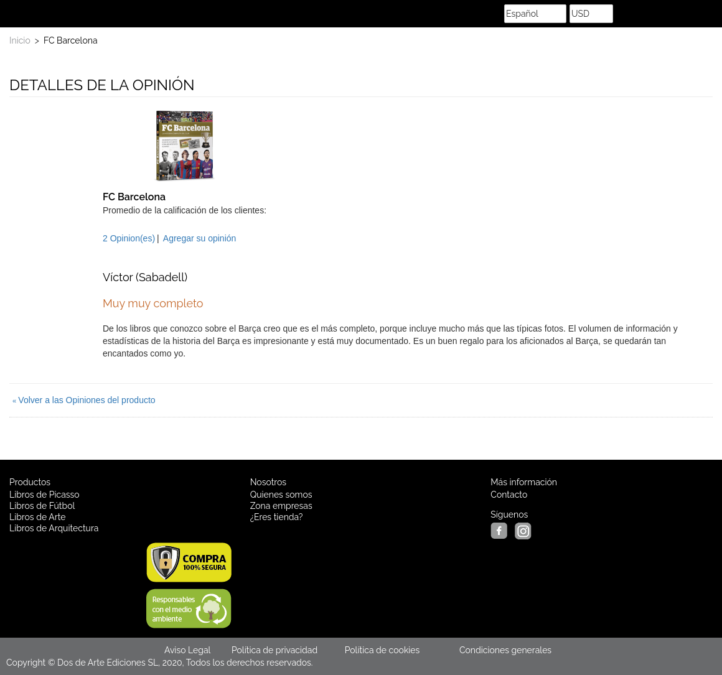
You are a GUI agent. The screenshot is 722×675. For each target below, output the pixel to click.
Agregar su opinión (200, 238)
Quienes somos (281, 495)
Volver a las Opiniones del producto (84, 400)
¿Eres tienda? (276, 517)
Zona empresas (281, 506)
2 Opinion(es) (129, 238)
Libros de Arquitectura (53, 528)
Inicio (19, 40)
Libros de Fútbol (42, 506)
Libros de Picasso (44, 495)
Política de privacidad (274, 650)
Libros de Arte (37, 517)
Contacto (508, 495)
